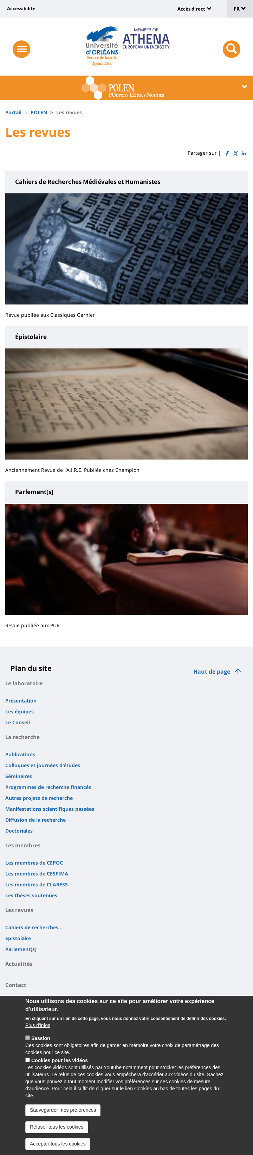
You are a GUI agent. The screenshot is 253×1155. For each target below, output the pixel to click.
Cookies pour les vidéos (59, 1064)
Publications (20, 754)
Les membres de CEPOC (34, 862)
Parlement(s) (21, 949)
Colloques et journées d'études (42, 765)
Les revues (19, 909)
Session (40, 1042)
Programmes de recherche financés (48, 787)
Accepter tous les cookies (58, 1147)
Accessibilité (21, 8)
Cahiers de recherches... (34, 927)
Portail (13, 112)
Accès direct (191, 9)
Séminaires (18, 776)
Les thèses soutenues (31, 895)
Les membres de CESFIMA (36, 873)
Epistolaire (18, 938)
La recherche (22, 736)
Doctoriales (19, 830)
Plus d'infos (37, 1029)
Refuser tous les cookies (57, 1130)
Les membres (22, 845)
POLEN (39, 112)
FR (240, 8)
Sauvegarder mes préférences (63, 1113)
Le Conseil (17, 722)
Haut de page (211, 671)
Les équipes (19, 711)
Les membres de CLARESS (36, 884)
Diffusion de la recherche (35, 819)
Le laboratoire (24, 683)
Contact (15, 984)
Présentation (21, 700)
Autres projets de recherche (39, 798)
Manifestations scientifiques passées (49, 809)
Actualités (18, 963)
